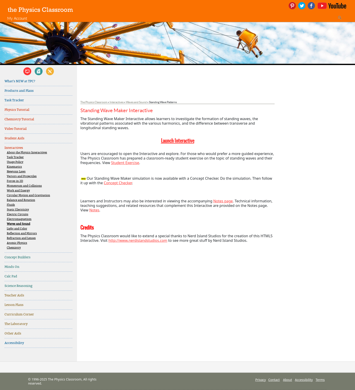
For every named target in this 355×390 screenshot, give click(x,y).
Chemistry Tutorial (19, 119)
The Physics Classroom (93, 102)
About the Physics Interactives (27, 152)
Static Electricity (18, 209)
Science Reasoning (18, 286)
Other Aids (13, 333)
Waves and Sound (18, 224)
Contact (274, 380)
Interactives (14, 148)
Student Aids (14, 138)
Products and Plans (19, 91)
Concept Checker (118, 182)
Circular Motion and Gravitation (28, 195)
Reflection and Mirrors (22, 233)
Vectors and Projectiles (22, 176)
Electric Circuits (17, 214)
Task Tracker (14, 100)
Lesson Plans (14, 305)
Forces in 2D (15, 181)
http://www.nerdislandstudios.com (137, 240)
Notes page (223, 201)
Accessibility (14, 343)
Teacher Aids (14, 295)
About (287, 380)
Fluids (11, 204)
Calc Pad (11, 276)
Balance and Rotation (21, 200)
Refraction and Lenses (21, 238)
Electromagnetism (19, 219)
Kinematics (14, 166)
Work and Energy (18, 190)
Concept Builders (18, 257)
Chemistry (14, 247)
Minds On (12, 267)
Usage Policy (15, 162)
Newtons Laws (16, 171)
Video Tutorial (15, 129)
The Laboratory (16, 324)
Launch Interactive (177, 140)
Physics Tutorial (17, 110)
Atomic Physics (17, 243)
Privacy (260, 380)
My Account (17, 18)
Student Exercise (125, 162)
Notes (94, 210)
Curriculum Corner (19, 314)
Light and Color (17, 228)
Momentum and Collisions (24, 185)
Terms (320, 380)
